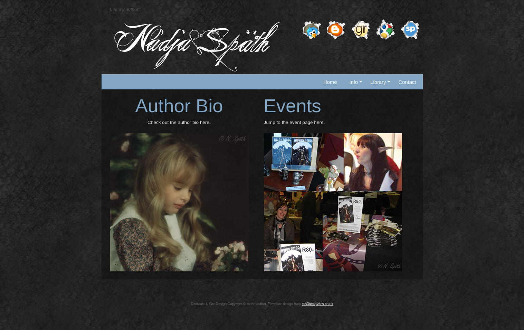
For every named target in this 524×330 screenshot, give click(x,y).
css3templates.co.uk (317, 304)
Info (355, 82)
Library (380, 82)
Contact (407, 82)
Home (330, 82)
